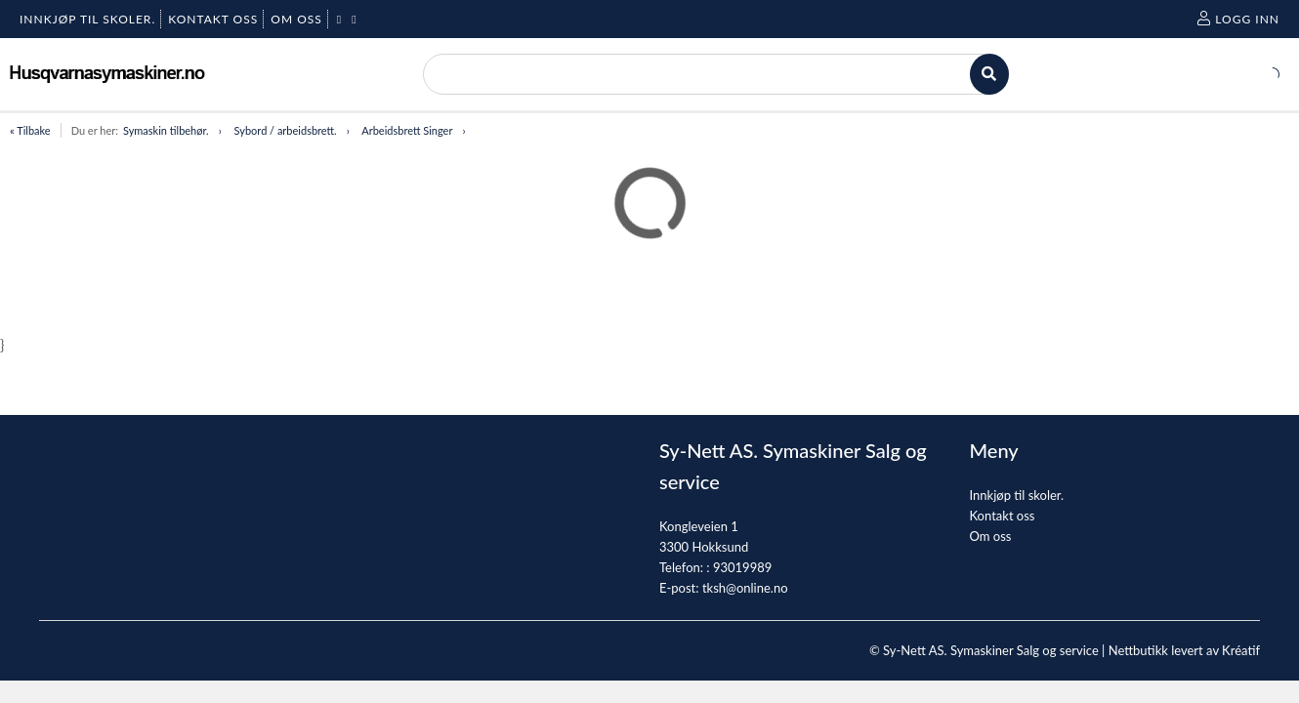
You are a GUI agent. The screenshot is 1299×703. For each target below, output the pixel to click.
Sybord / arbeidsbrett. (285, 130)
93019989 (742, 567)
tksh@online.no (745, 588)
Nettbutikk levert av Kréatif (1184, 650)
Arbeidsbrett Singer (406, 130)
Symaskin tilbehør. (166, 130)
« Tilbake (30, 130)
